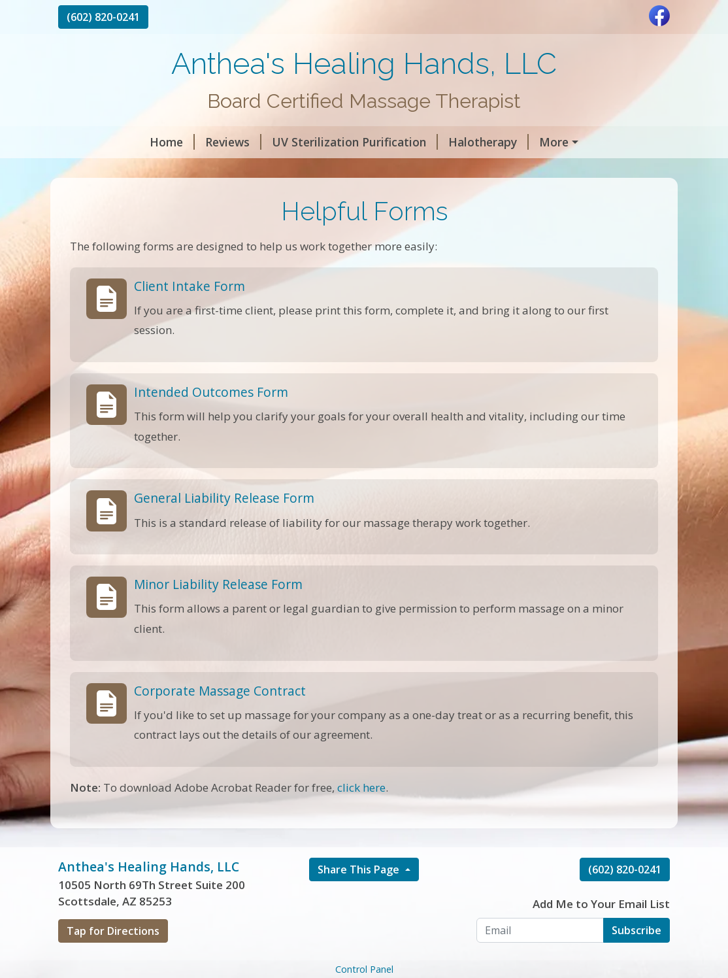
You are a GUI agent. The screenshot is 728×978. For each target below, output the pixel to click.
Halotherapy (407, 142)
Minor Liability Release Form (218, 612)
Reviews (152, 142)
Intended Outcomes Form (211, 419)
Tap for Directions (113, 958)
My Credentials (116, 170)
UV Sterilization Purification (274, 142)
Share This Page (360, 897)
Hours (197, 170)
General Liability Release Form (224, 526)
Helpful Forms (276, 170)
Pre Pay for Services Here (402, 170)
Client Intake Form (189, 313)
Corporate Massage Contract (220, 718)
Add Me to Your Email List (601, 931)
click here (361, 814)
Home (91, 142)
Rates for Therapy (513, 142)
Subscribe (636, 958)
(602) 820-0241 (103, 17)
